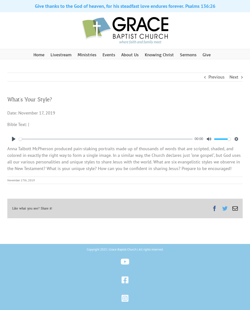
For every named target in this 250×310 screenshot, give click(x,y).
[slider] (106, 139)
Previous (216, 77)
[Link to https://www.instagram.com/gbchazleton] (125, 298)
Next (233, 77)
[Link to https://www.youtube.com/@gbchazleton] (125, 261)
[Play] (14, 139)
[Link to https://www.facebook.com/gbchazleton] (125, 280)
